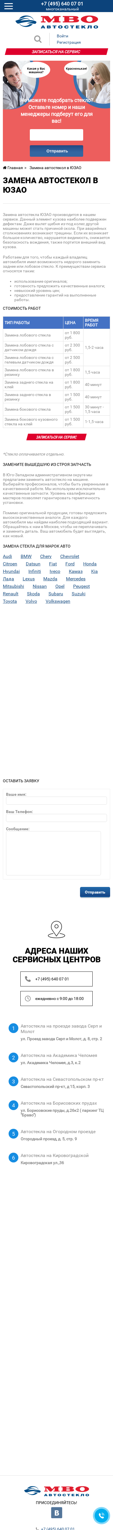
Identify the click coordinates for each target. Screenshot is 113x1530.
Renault (10, 594)
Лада (8, 579)
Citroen (10, 564)
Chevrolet (69, 556)
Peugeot (81, 586)
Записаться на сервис (56, 51)
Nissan (40, 586)
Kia (94, 571)
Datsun (33, 564)
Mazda (50, 579)
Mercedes (75, 579)
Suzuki (78, 594)
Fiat (53, 564)
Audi (7, 556)
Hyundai (11, 571)
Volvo (31, 601)
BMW (26, 556)
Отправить (57, 151)
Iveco (55, 571)
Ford (70, 564)
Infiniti (34, 571)
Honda (90, 564)
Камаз (76, 571)
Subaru (55, 594)
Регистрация (69, 42)
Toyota (10, 601)
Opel (60, 586)
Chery (46, 556)
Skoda (33, 594)
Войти (62, 36)
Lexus (29, 579)
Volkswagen (58, 601)
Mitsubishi (13, 586)
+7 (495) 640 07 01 (52, 979)
